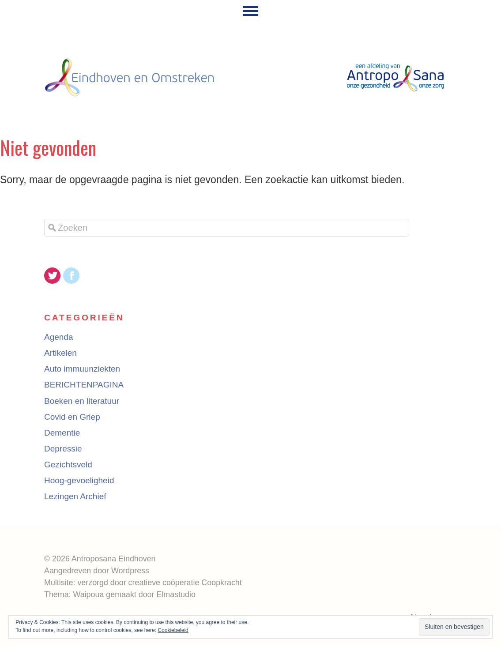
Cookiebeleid (173, 630)
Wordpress (130, 570)
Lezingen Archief (75, 496)
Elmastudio (175, 594)
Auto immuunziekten (82, 368)
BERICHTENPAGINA (84, 384)
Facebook (71, 275)
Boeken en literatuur (81, 401)
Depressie (63, 448)
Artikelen (60, 352)
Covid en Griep (72, 416)
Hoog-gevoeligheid (79, 480)
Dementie (62, 432)
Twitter (52, 275)
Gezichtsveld (68, 464)
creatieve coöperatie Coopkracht (185, 582)
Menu (250, 11)
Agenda (58, 337)
